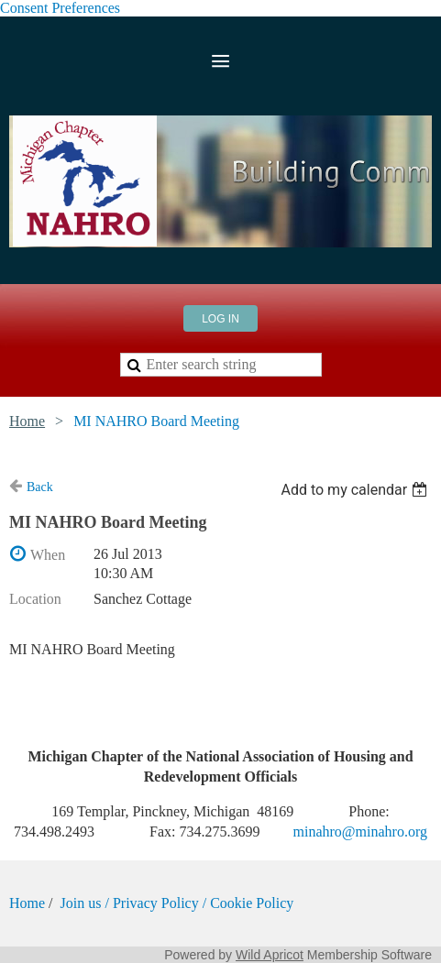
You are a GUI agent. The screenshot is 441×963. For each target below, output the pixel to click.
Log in (220, 318)
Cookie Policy (251, 903)
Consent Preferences (60, 8)
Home (27, 421)
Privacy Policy (156, 903)
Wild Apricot (269, 954)
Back (40, 487)
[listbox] (356, 489)
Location (35, 599)
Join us (83, 903)
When (47, 555)
